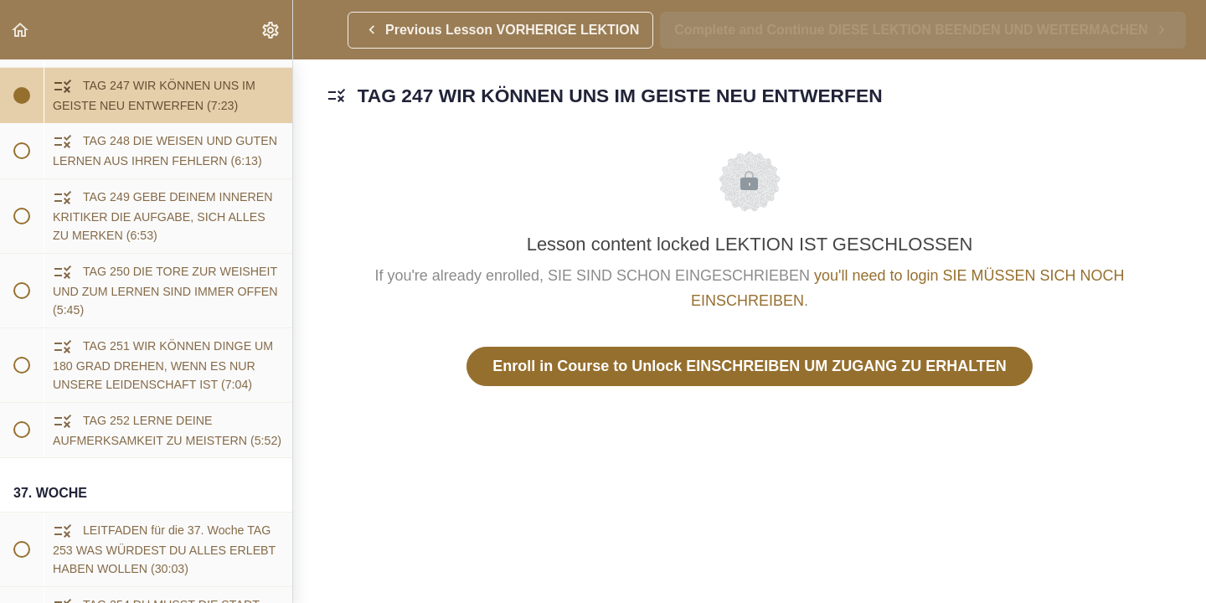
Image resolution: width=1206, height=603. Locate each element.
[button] (21, 29)
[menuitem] (271, 29)
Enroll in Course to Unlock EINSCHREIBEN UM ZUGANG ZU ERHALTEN (749, 366)
